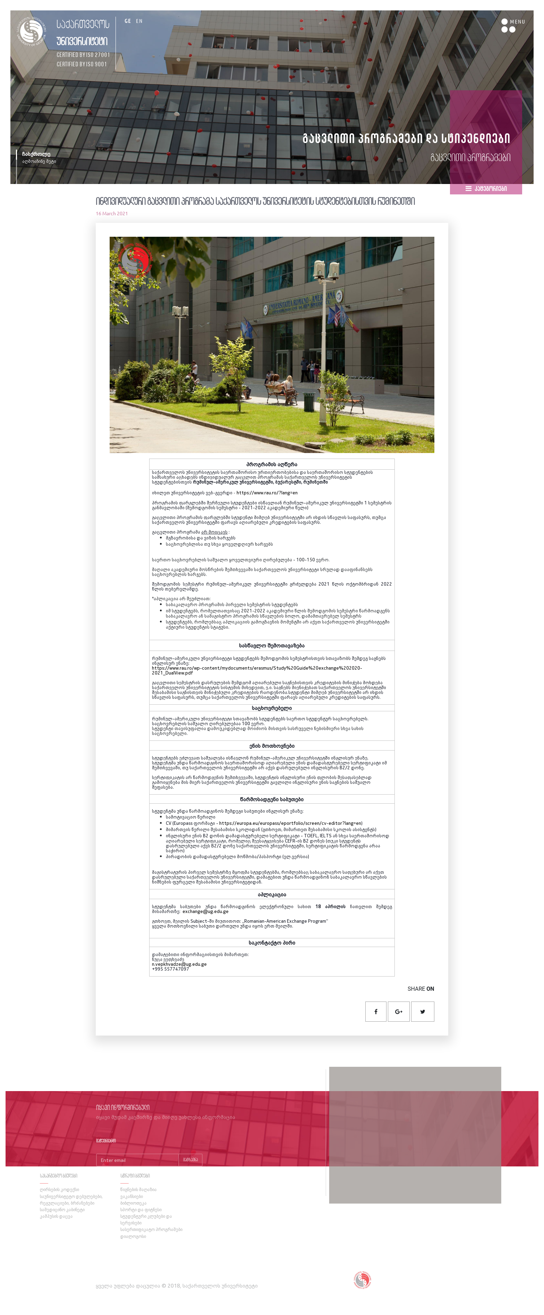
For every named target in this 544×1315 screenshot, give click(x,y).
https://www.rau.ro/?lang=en (267, 492)
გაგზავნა (190, 1171)
